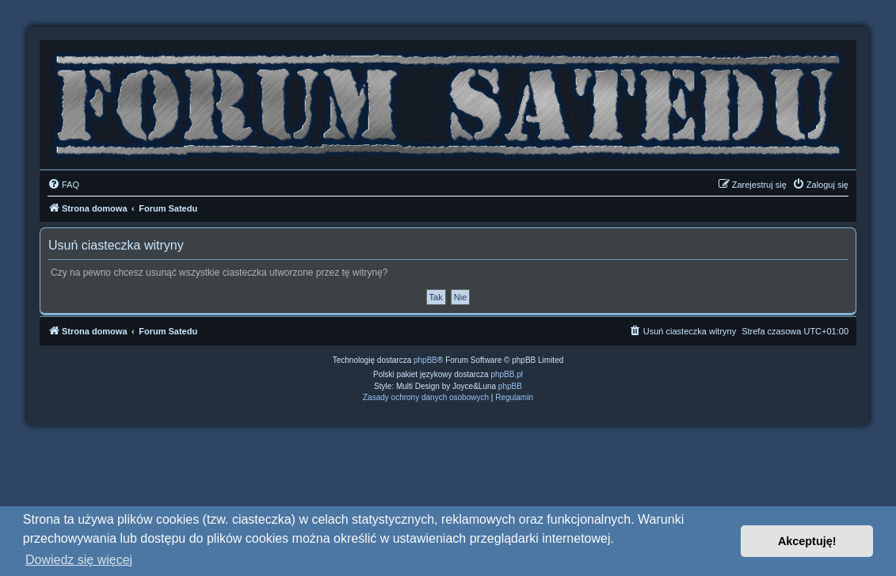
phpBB (425, 360)
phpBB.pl (506, 374)
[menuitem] (63, 184)
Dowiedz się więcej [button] (78, 559)
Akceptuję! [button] (807, 541)
